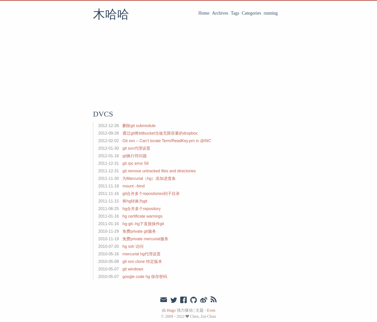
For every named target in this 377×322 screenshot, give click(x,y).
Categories (251, 13)
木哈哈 (111, 15)
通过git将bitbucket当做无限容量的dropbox (160, 133)
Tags (235, 13)
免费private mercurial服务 (145, 239)
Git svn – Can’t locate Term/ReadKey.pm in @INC (166, 141)
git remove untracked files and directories (159, 171)
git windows (132, 269)
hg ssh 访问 (133, 246)
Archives (220, 13)
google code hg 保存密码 (144, 276)
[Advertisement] (188, 66)
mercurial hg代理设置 (141, 254)
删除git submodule (139, 126)
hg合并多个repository (141, 209)
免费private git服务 (139, 231)
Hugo (171, 310)
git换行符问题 (134, 156)
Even (211, 310)
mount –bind (133, 186)
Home (203, 13)
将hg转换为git (134, 201)
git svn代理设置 (136, 148)
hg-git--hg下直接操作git (143, 224)
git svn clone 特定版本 (142, 261)
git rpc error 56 (135, 163)
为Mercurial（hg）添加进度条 (149, 178)
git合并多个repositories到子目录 (151, 193)
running (271, 13)
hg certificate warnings (142, 216)
